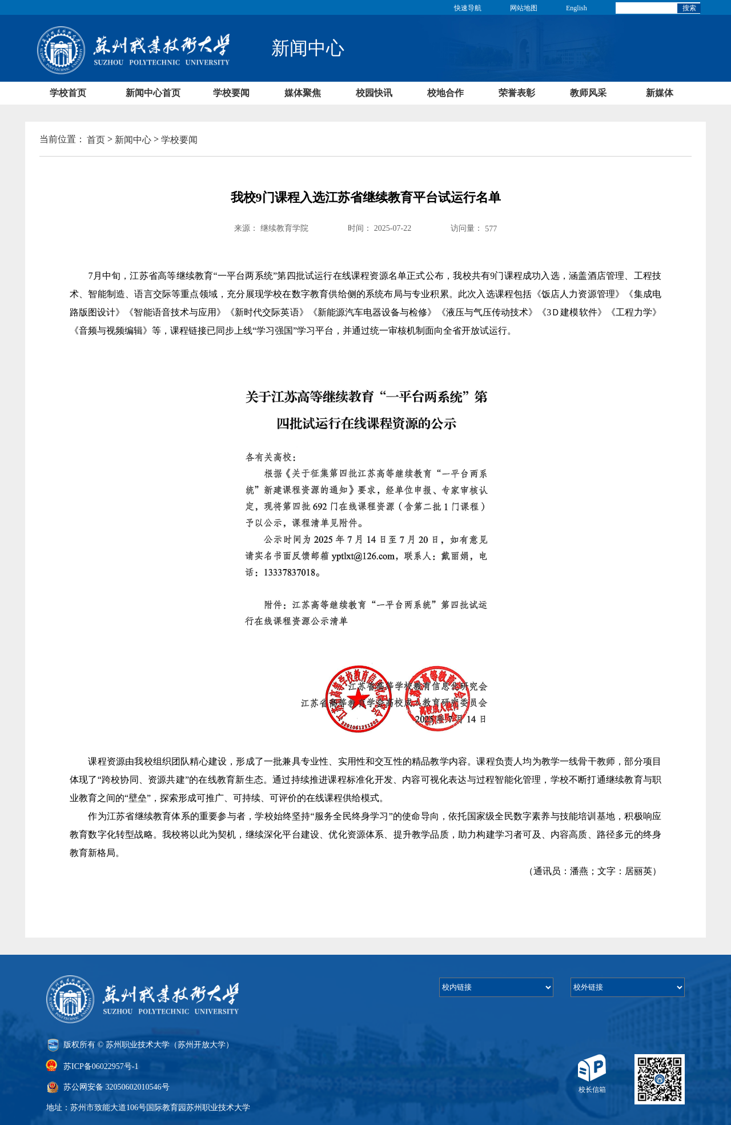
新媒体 (659, 93)
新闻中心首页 (153, 93)
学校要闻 (231, 93)
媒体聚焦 (302, 93)
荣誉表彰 (517, 93)
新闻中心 (133, 140)
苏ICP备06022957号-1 (100, 1066)
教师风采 (588, 93)
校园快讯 (374, 93)
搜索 (689, 8)
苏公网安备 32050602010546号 (116, 1087)
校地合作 (445, 93)
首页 (96, 140)
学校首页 (68, 93)
